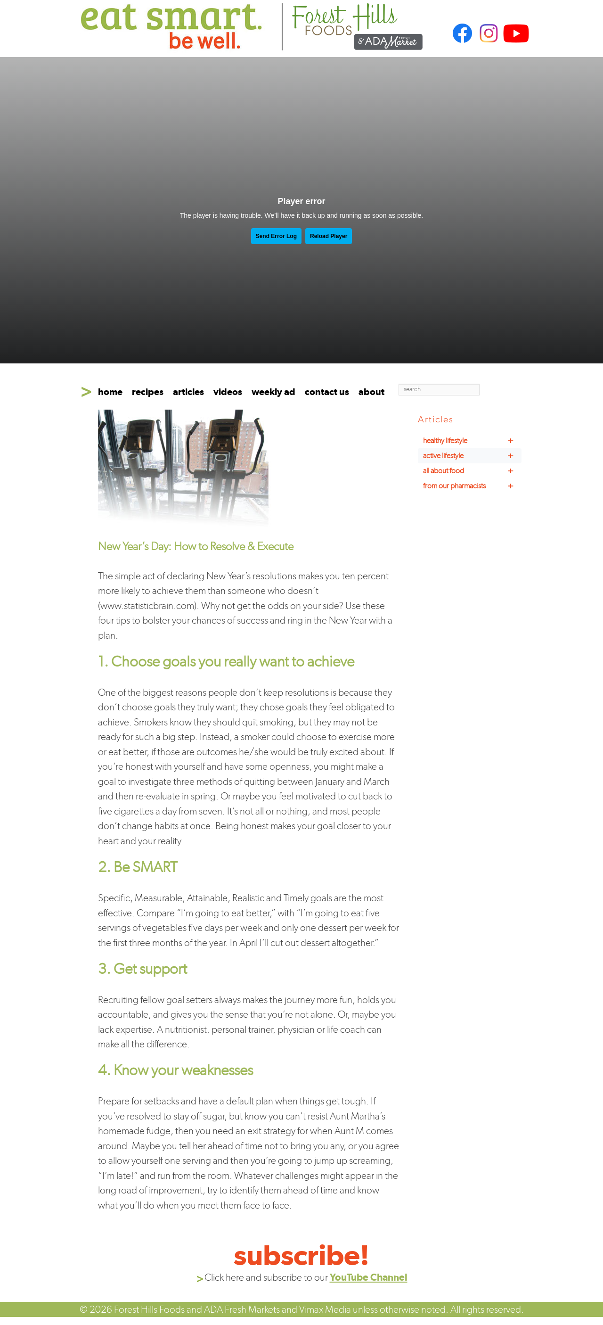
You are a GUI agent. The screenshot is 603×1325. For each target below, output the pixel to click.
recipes (147, 391)
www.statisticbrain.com (147, 605)
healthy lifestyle (472, 440)
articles (188, 391)
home (110, 391)
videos (227, 391)
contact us (327, 391)
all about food (472, 470)
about (371, 391)
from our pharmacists (472, 486)
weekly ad (273, 391)
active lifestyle (472, 455)
